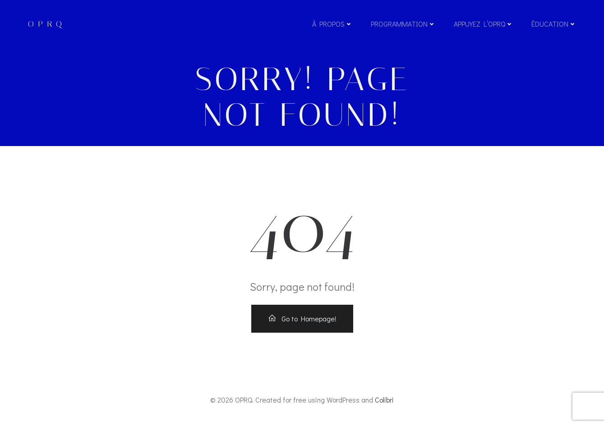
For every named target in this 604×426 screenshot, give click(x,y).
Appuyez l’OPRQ (483, 23)
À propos (332, 23)
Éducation (553, 23)
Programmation (403, 23)
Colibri (384, 399)
